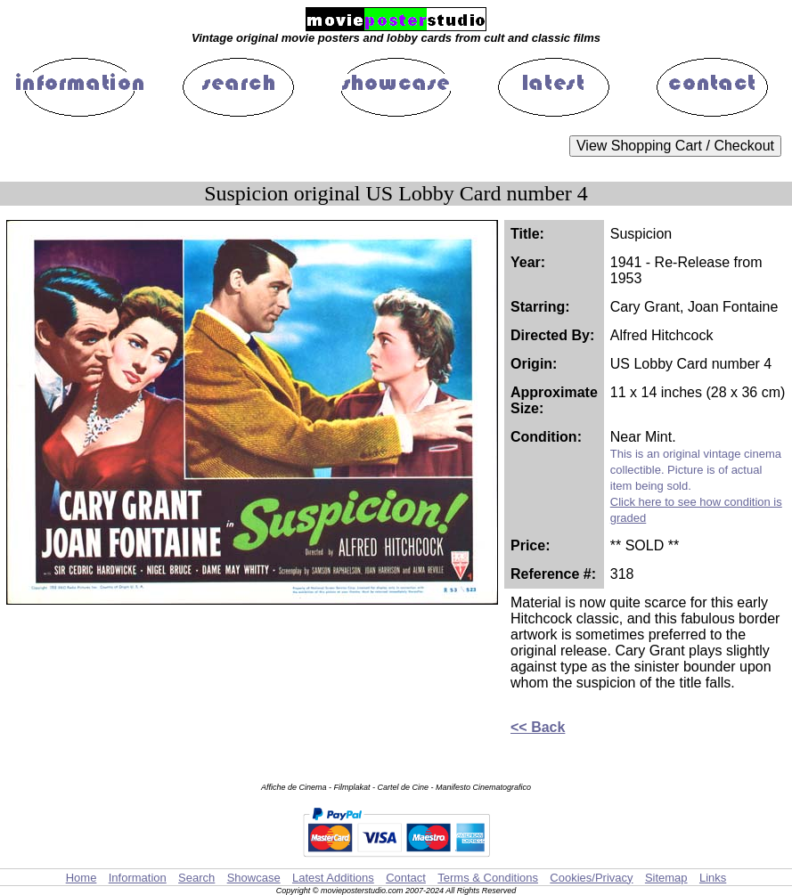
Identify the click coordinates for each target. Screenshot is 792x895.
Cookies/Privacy (591, 877)
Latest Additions (333, 877)
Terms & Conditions (487, 877)
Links (712, 877)
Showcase (254, 877)
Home (81, 877)
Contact (406, 877)
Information (138, 877)
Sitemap (666, 877)
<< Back (537, 727)
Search (196, 877)
